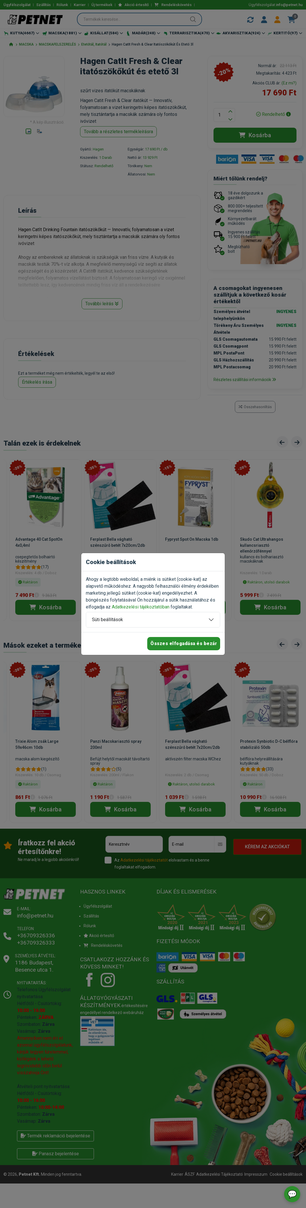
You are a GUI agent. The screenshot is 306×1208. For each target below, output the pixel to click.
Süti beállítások (107, 619)
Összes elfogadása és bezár (183, 643)
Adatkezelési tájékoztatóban (140, 607)
